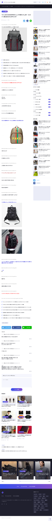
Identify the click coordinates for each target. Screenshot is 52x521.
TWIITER (37, 180)
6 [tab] (26, 482)
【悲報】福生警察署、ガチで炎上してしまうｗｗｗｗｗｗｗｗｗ (10, 65)
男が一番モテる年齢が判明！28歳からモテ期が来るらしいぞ (8, 422)
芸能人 (41, 511)
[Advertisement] (41, 18)
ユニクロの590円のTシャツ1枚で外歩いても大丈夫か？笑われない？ (44, 81)
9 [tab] (30, 482)
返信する (30, 346)
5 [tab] (25, 482)
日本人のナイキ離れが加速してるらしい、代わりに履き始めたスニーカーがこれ (9, 476)
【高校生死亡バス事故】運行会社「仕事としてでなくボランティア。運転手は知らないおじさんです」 (16, 73)
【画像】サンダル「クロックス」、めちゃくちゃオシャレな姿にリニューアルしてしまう (44, 36)
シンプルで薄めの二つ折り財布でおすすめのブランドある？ (24, 437)
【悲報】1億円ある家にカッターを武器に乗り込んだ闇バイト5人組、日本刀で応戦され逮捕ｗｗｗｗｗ (16, 62)
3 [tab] (22, 482)
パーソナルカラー (46, 511)
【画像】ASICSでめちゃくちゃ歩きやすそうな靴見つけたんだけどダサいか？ (44, 70)
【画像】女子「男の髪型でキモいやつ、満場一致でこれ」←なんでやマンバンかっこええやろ (44, 122)
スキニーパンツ (36, 511)
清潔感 (35, 513)
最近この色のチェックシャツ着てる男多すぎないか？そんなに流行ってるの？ (44, 41)
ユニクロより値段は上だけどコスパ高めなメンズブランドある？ (8, 407)
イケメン (42, 507)
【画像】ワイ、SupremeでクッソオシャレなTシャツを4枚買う (24, 422)
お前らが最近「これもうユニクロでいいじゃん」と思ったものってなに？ (44, 47)
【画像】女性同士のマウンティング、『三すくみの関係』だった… (11, 315)
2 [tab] (21, 482)
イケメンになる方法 (42, 107)
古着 (39, 507)
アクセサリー (42, 509)
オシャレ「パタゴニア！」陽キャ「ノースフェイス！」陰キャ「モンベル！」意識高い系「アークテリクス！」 (9, 438)
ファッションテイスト (38, 96)
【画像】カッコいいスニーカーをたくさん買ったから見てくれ (44, 53)
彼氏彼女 (35, 507)
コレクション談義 (42, 112)
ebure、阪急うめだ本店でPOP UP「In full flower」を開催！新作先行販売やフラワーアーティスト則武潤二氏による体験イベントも (17, 307)
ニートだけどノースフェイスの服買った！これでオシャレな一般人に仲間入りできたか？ (44, 59)
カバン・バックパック (5, 322)
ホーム (18, 487)
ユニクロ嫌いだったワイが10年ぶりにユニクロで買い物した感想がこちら (42, 476)
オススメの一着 (42, 101)
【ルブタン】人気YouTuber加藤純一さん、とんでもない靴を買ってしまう (24, 407)
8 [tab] (29, 482)
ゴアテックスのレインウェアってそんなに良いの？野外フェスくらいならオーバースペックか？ (44, 173)
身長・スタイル (42, 104)
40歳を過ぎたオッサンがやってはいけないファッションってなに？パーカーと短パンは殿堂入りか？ (44, 76)
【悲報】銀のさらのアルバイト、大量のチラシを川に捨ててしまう (12, 70)
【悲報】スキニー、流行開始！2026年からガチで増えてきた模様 (44, 30)
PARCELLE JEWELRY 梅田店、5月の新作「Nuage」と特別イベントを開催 (13, 304)
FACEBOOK (38, 183)
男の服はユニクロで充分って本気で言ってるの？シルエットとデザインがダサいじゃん (14, 452)
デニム (35, 509)
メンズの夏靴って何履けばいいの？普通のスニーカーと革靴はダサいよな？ (13, 448)
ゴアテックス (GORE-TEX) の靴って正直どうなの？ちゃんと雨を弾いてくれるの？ (44, 64)
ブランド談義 (4, 11)
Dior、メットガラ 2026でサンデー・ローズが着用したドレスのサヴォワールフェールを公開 (15, 301)
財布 (38, 509)
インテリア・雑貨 (42, 115)
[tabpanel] (9, 471)
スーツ (46, 507)
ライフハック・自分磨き (38, 109)
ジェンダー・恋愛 (42, 99)
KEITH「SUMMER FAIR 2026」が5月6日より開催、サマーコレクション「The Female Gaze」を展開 (17, 309)
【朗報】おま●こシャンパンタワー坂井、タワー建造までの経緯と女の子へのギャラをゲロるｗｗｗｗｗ (16, 317)
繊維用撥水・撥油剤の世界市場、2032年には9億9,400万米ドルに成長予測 (13, 312)
